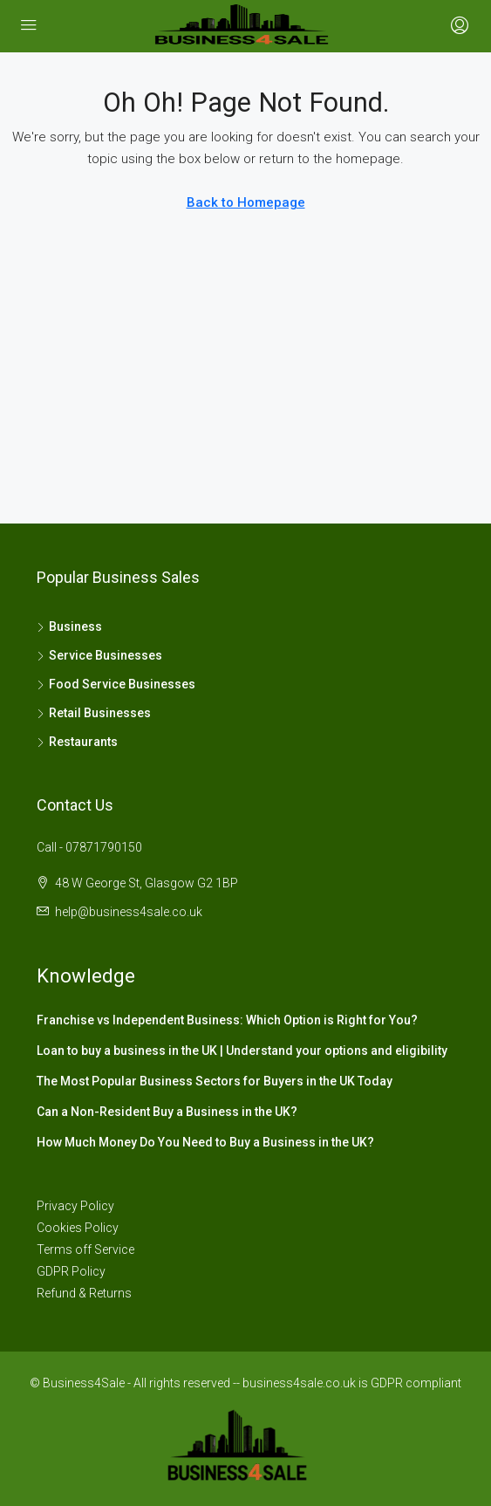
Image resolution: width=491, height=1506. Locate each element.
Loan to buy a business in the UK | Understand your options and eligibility (242, 1051)
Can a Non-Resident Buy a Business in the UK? (167, 1112)
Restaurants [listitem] (77, 742)
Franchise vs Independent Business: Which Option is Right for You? (227, 1020)
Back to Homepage (246, 202)
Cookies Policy (78, 1228)
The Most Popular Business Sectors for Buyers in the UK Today (214, 1081)
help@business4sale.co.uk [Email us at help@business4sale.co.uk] (128, 912)
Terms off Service (85, 1249)
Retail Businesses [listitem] (94, 713)
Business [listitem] (69, 626)
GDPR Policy (71, 1271)
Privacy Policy (75, 1206)
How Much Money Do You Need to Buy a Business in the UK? (205, 1142)
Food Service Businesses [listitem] (116, 684)
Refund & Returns (84, 1293)
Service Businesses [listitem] (99, 655)
